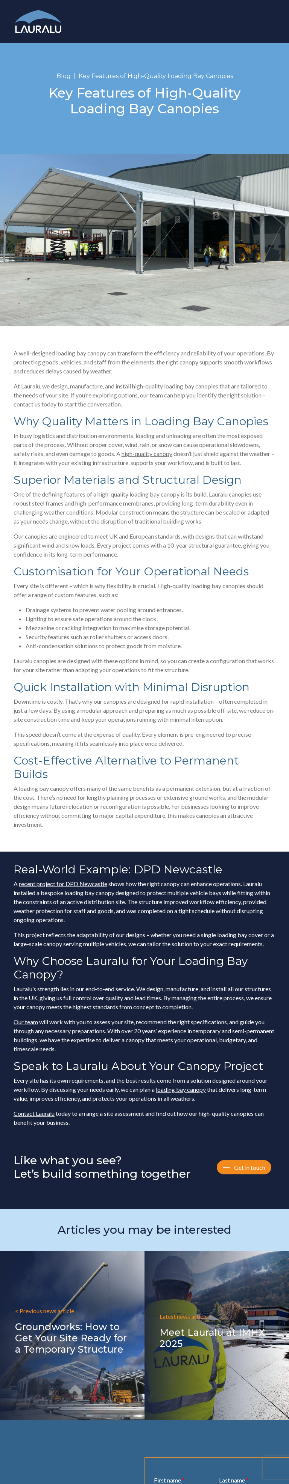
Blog (63, 76)
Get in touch (249, 1167)
